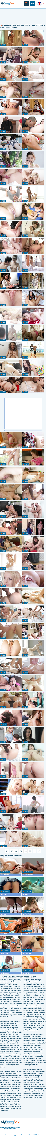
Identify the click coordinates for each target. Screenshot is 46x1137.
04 (21, 851)
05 (25, 851)
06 (30, 851)
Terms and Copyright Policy (30, 1135)
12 (39, 851)
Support (15, 1135)
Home (7, 1135)
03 (16, 851)
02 (12, 851)
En (41, 3)
